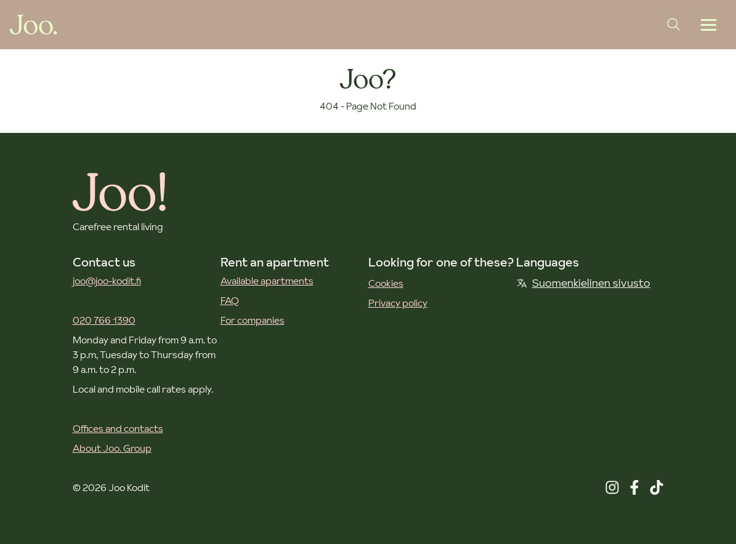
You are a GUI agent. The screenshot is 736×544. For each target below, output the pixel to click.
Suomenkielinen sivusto (583, 282)
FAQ (229, 300)
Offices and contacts (118, 428)
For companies (252, 320)
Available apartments (266, 280)
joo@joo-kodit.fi (107, 280)
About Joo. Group (112, 448)
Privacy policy (397, 303)
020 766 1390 (104, 320)
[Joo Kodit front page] (33, 24)
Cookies (385, 283)
